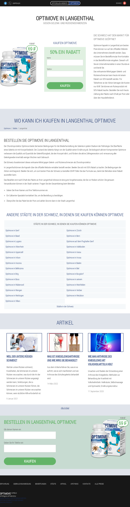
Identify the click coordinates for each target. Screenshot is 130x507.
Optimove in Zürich (74, 230)
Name (49, 58)
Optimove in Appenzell (14, 252)
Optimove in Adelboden (76, 246)
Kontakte (86, 484)
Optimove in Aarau (74, 252)
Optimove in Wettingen (15, 295)
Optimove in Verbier (74, 290)
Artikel (63, 484)
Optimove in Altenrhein (15, 246)
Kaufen (65, 86)
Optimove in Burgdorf (75, 273)
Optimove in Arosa (74, 257)
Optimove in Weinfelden (76, 284)
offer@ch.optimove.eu (8, 496)
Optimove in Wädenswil (15, 284)
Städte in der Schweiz (65, 306)
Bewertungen (40, 484)
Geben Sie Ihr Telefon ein (13, 443)
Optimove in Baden (74, 263)
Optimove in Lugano (13, 241)
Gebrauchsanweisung (22, 484)
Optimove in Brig (12, 273)
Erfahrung (4, 484)
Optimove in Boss (12, 279)
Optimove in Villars (13, 301)
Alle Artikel (65, 408)
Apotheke (74, 484)
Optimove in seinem (74, 279)
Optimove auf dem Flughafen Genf (80, 241)
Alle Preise (99, 484)
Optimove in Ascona (13, 263)
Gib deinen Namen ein (12, 429)
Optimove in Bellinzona (14, 268)
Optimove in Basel (13, 235)
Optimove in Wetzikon (75, 295)
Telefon (49, 69)
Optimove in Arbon (13, 257)
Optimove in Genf (12, 230)
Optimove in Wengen (14, 290)
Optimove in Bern (73, 235)
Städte (53, 484)
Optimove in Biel (73, 268)
